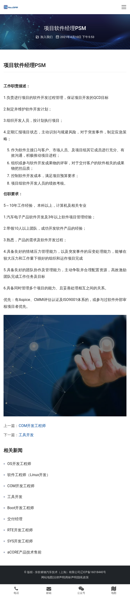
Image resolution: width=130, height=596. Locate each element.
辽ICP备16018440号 (93, 572)
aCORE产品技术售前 (24, 552)
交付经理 (14, 519)
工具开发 (26, 435)
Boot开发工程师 (20, 508)
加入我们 (46, 37)
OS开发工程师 (19, 464)
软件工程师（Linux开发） (28, 475)
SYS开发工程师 (20, 541)
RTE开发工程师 (20, 530)
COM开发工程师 (32, 425)
